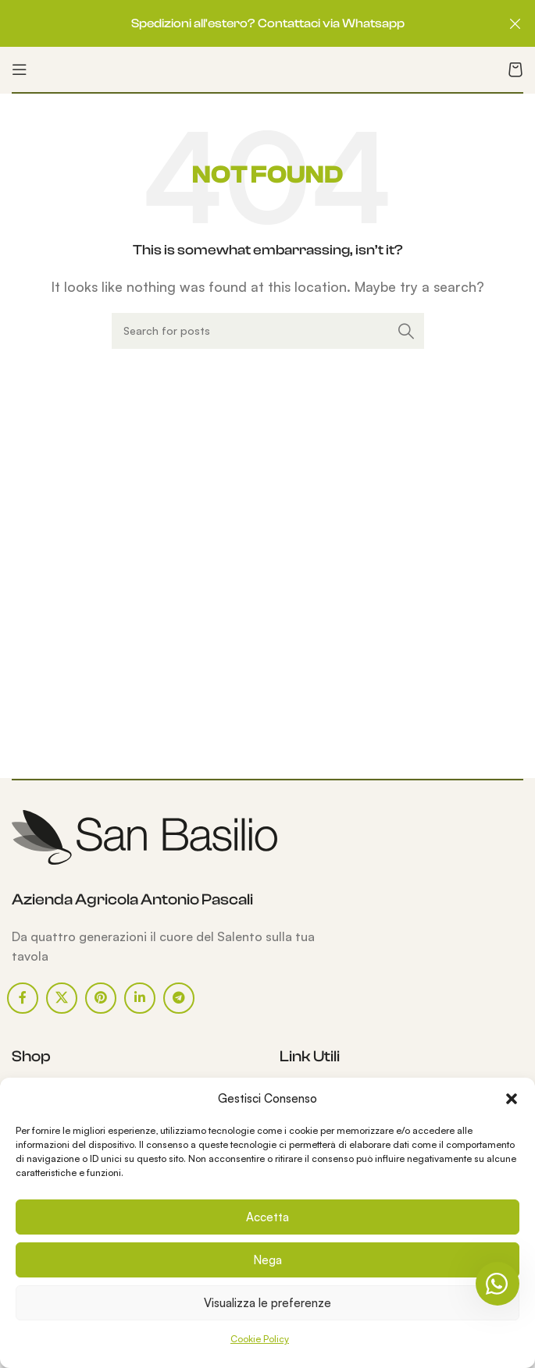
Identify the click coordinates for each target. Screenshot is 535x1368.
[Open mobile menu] (19, 69)
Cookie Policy (259, 1339)
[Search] (268, 331)
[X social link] (61, 998)
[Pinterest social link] (100, 998)
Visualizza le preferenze (267, 1302)
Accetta (267, 1217)
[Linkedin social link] (139, 998)
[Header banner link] (244, 23)
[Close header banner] (515, 23)
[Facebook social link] (22, 998)
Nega (267, 1260)
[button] (511, 1099)
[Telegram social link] (178, 998)
